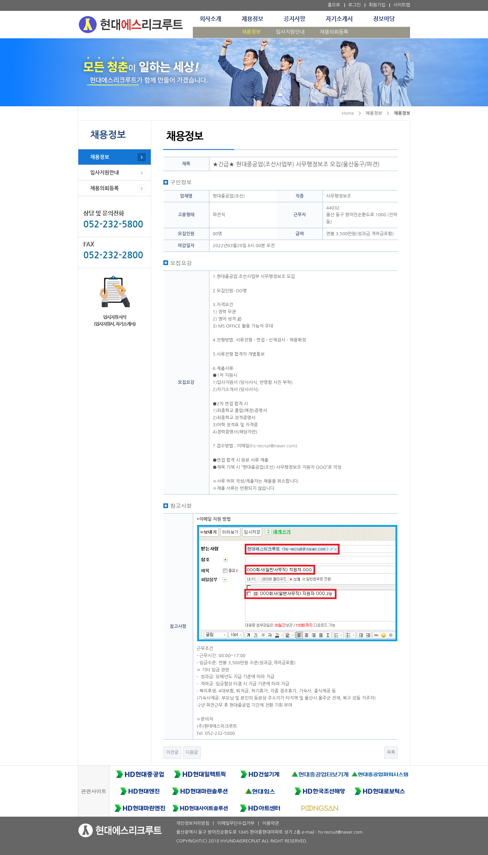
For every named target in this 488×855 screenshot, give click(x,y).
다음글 (192, 752)
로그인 (354, 5)
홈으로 (334, 5)
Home (348, 113)
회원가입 (377, 5)
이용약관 (270, 823)
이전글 (172, 752)
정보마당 (384, 19)
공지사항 (294, 19)
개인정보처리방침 (192, 823)
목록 (391, 752)
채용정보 (252, 19)
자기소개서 (339, 19)
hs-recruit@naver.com (273, 446)
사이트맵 (401, 5)
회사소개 (210, 19)
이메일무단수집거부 (236, 823)
